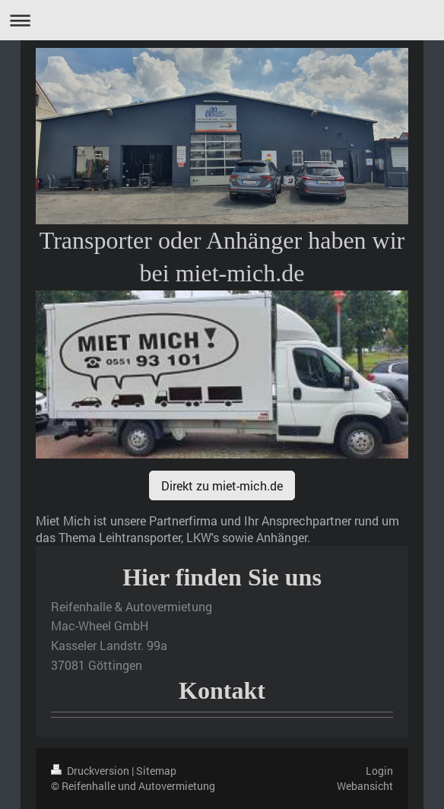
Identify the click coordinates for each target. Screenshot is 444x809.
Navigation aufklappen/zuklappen (222, 20)
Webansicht (365, 786)
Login (379, 770)
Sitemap (156, 770)
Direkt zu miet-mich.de (222, 485)
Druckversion (91, 770)
